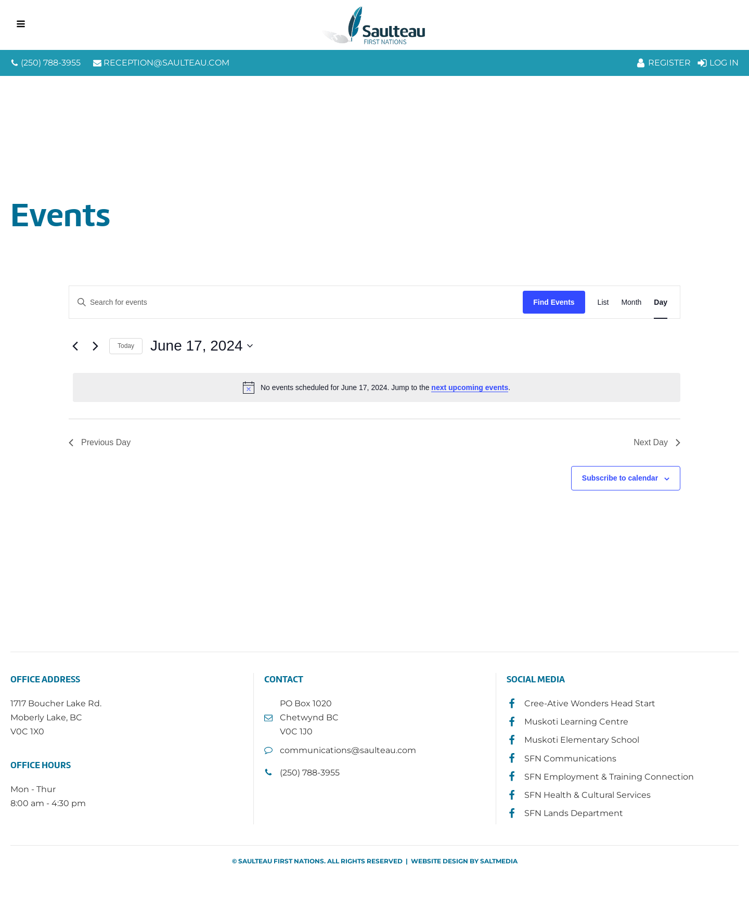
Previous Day (100, 442)
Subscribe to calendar (620, 478)
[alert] (376, 387)
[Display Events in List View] (603, 302)
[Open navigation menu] (20, 25)
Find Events (553, 302)
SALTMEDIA (499, 861)
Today (126, 346)
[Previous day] (75, 346)
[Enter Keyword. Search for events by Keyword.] (296, 302)
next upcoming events (469, 387)
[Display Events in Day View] (660, 302)
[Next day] (95, 346)
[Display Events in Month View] (631, 302)
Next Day (657, 442)
